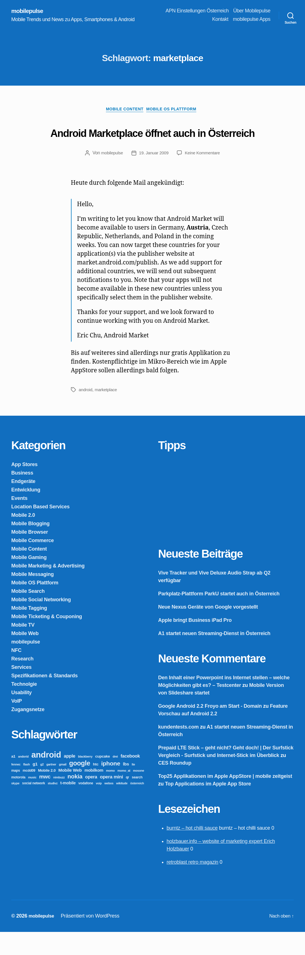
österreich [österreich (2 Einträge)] (137, 806)
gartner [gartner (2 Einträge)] (51, 787)
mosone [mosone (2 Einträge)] (138, 793)
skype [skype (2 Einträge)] (15, 806)
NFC (16, 673)
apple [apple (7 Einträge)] (69, 779)
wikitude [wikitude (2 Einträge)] (121, 806)
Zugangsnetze (27, 732)
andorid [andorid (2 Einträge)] (23, 779)
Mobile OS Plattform (175, 111)
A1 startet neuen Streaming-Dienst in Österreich (214, 656)
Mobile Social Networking (41, 622)
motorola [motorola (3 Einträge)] (18, 800)
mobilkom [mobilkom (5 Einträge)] (93, 793)
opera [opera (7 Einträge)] (91, 799)
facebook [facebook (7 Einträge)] (130, 779)
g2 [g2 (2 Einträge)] (42, 787)
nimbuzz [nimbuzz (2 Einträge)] (59, 800)
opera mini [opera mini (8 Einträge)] (111, 800)
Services (21, 690)
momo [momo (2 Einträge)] (110, 793)
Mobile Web (25, 656)
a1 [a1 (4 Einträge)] (13, 779)
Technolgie (24, 707)
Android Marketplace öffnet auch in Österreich (153, 143)
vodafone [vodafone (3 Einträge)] (85, 806)
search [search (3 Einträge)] (137, 800)
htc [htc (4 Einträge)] (95, 787)
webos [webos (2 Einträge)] (108, 806)
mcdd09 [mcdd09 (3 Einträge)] (29, 794)
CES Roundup (175, 786)
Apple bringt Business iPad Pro (195, 643)
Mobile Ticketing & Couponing (46, 639)
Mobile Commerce (32, 563)
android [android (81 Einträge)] (46, 777)
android (86, 412)
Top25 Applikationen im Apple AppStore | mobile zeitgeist (225, 799)
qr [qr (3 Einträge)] (127, 800)
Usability (21, 715)
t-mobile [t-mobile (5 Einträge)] (68, 806)
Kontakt (220, 20)
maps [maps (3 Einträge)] (15, 794)
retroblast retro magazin (193, 885)
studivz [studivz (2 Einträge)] (52, 806)
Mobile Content (123, 111)
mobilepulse (29, 11)
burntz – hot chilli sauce (192, 851)
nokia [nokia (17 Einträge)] (75, 799)
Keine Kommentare (204, 175)
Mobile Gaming (29, 580)
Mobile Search (28, 614)
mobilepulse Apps (251, 20)
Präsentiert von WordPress (93, 939)
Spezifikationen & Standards (44, 699)
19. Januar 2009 (153, 175)
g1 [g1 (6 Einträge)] (35, 787)
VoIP (16, 724)
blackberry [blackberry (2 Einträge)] (85, 779)
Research (22, 682)
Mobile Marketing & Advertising (47, 589)
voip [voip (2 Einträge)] (99, 806)
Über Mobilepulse (251, 11)
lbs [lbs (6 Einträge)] (126, 787)
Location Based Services (40, 530)
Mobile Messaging (32, 597)
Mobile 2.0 (23, 538)
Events (19, 521)
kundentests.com (178, 750)
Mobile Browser (29, 555)
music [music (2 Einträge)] (32, 800)
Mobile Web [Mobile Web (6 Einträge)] (70, 793)
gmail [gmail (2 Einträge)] (62, 787)
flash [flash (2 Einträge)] (26, 787)
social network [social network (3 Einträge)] (33, 806)
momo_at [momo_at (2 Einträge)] (123, 793)
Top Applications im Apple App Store (208, 807)
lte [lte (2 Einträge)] (133, 787)
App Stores (24, 487)
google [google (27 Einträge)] (79, 786)
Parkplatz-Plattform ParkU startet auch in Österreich (219, 617)
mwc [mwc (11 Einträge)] (44, 800)
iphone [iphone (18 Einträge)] (110, 786)
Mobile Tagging (29, 631)
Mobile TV (23, 648)
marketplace (107, 412)
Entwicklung (25, 513)
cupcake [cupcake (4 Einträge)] (102, 779)
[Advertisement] (200, 519)
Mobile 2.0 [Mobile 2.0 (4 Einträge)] (47, 793)
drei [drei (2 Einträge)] (115, 779)
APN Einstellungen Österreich (197, 11)
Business (22, 496)
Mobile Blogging (30, 546)
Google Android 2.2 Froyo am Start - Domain (210, 729)
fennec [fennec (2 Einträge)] (16, 787)
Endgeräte (23, 504)
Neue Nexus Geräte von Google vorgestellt (208, 630)
